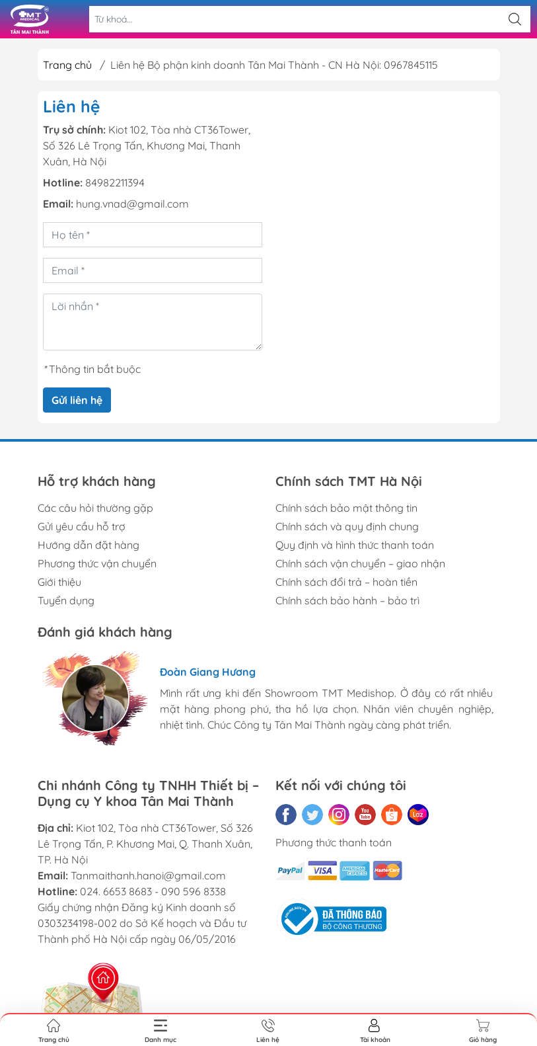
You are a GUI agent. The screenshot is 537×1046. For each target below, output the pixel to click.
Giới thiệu (59, 581)
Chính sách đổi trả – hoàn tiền (346, 581)
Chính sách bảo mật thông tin (346, 507)
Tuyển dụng (66, 600)
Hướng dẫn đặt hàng (88, 544)
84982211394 (115, 182)
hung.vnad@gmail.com (132, 203)
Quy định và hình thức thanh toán (354, 544)
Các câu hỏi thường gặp (95, 507)
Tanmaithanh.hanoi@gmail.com (148, 875)
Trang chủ (67, 64)
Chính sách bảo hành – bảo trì (347, 600)
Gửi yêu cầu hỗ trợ (81, 526)
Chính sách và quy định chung (347, 526)
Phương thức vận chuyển (97, 563)
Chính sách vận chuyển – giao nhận (360, 563)
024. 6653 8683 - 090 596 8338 (153, 891)
